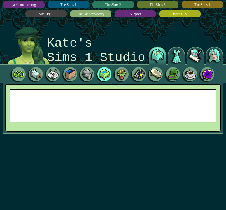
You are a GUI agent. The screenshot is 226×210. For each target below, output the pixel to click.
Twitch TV (180, 14)
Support (135, 14)
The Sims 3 (158, 5)
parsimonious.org (24, 5)
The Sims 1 (68, 5)
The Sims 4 (202, 5)
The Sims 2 (113, 5)
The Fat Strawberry (90, 14)
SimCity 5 (46, 14)
